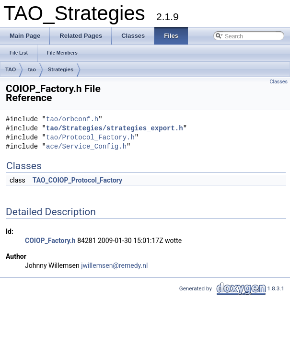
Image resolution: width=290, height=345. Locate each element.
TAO (10, 69)
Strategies (60, 69)
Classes (279, 82)
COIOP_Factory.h (50, 240)
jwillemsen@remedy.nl (114, 265)
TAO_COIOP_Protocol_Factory (77, 180)
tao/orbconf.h (72, 119)
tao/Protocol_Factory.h (90, 137)
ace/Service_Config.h (86, 146)
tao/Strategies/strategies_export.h (114, 128)
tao (32, 69)
